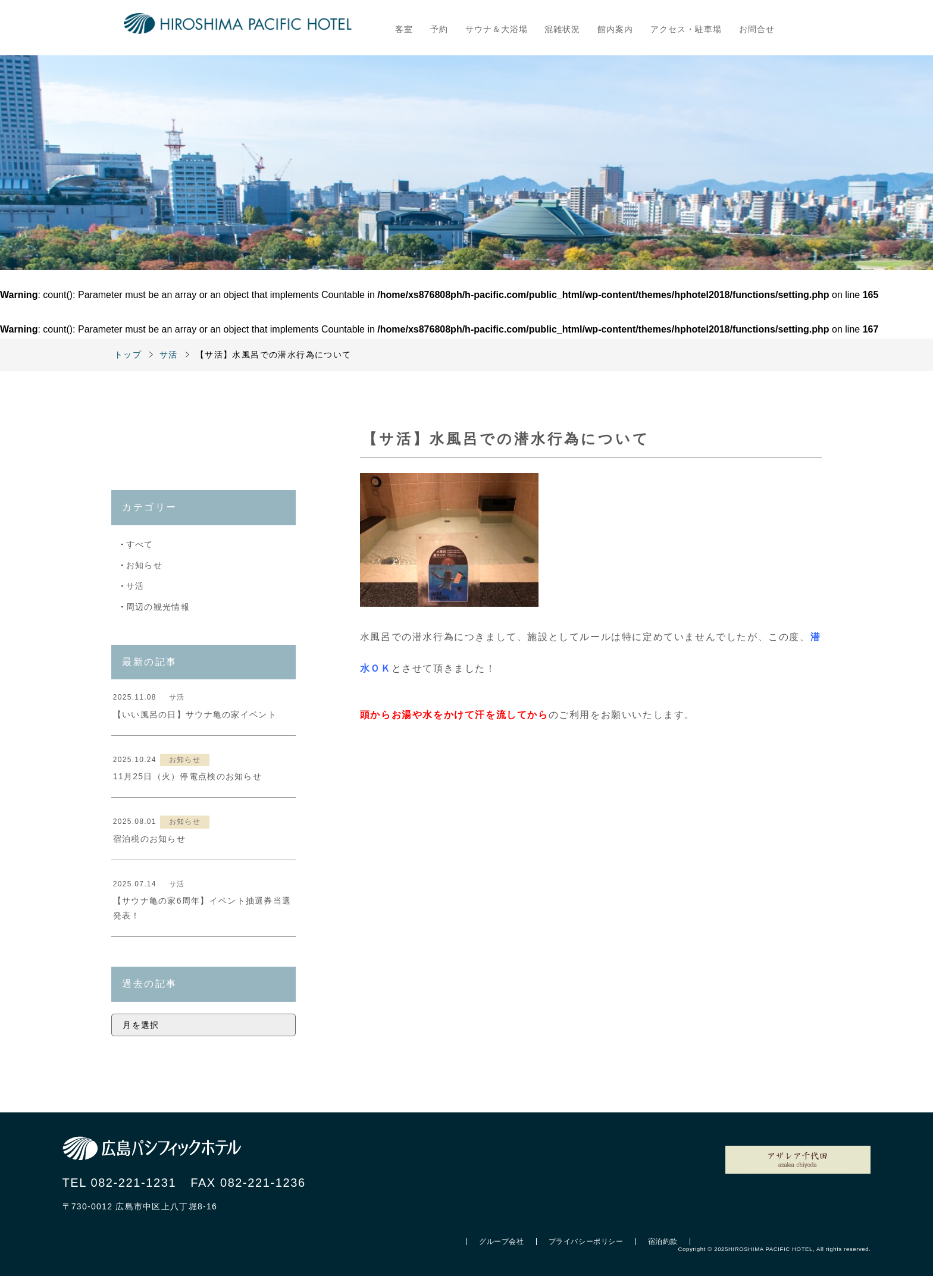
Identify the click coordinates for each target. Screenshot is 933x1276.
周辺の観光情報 (158, 607)
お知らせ (144, 565)
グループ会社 (501, 1241)
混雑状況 (562, 29)
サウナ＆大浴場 (496, 29)
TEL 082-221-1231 (119, 1182)
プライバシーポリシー (586, 1241)
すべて (140, 544)
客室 (404, 29)
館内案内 (615, 29)
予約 (439, 29)
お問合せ (757, 29)
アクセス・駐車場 (686, 29)
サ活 (135, 586)
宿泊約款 (663, 1241)
